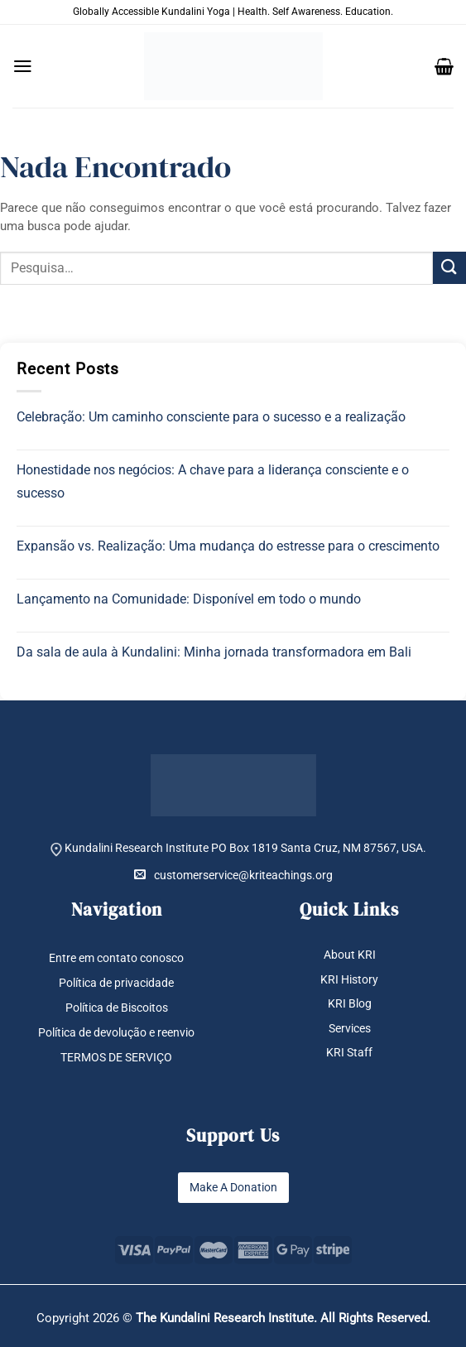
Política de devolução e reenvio (116, 1032)
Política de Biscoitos (116, 1007)
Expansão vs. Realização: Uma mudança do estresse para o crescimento (228, 546)
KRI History (349, 979)
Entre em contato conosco (116, 958)
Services (350, 1028)
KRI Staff (349, 1052)
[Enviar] (449, 268)
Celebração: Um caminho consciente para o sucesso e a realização (211, 417)
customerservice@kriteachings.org (233, 875)
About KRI (350, 954)
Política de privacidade (116, 982)
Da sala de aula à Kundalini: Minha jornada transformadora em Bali (214, 652)
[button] (22, 66)
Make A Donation (233, 1187)
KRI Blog (350, 1003)
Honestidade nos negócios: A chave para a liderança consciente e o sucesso (213, 481)
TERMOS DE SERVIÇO (116, 1057)
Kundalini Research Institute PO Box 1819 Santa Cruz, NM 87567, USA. (245, 847)
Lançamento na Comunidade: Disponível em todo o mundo (189, 599)
